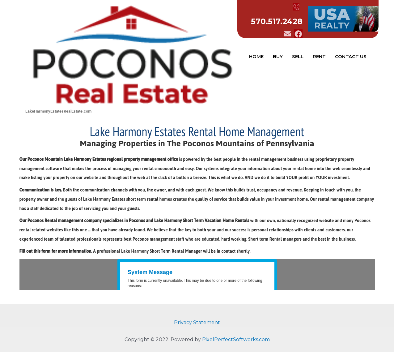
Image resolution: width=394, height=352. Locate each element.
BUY (278, 56)
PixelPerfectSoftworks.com (236, 339)
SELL (297, 56)
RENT (319, 56)
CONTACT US (350, 56)
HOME (256, 56)
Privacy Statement (197, 322)
